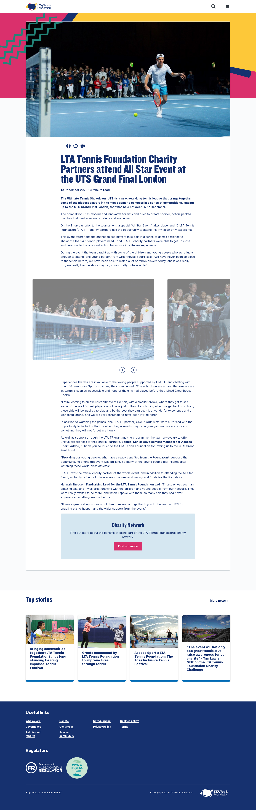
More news (220, 601)
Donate (64, 720)
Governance (33, 726)
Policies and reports (33, 734)
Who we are (33, 720)
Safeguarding (102, 720)
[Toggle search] (213, 6)
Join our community (66, 734)
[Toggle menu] (227, 6)
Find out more (128, 546)
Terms (124, 726)
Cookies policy (129, 720)
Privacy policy (102, 726)
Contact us (66, 726)
